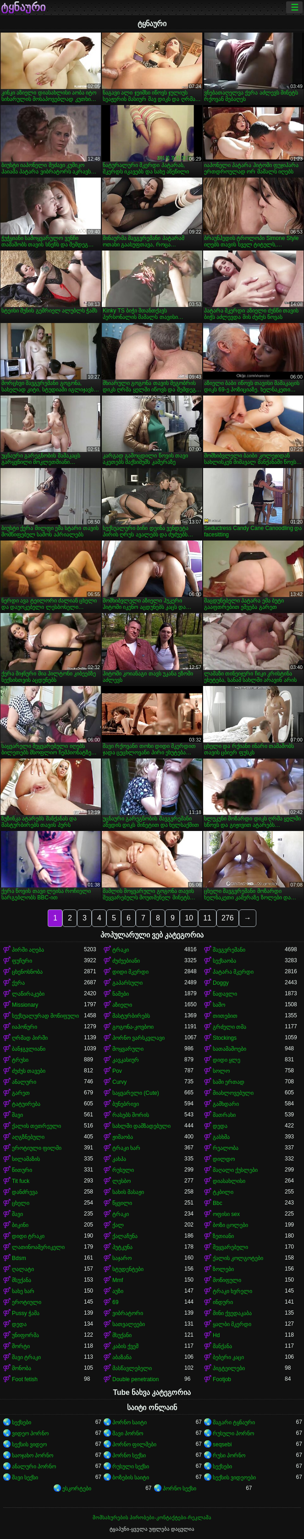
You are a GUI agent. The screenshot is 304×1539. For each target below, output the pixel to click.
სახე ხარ (23, 1291)
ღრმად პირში (30, 1038)
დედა (220, 1126)
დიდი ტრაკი (28, 1236)
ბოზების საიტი (130, 1477)
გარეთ (21, 1093)
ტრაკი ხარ (126, 1148)
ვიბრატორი (127, 1313)
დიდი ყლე (226, 1060)
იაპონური (24, 1027)
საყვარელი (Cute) (135, 1093)
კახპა (119, 1159)
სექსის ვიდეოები (234, 1477)
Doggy (221, 983)
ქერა (18, 983)
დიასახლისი (229, 1181)
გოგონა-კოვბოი (133, 1027)
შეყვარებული (230, 1247)
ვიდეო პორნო (30, 1433)
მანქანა (222, 1346)
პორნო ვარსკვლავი (138, 1038)
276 (227, 918)
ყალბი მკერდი (232, 1324)
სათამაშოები (229, 1049)
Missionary (25, 1005)
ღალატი (23, 1269)
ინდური (223, 1302)
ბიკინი (20, 1225)
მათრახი (224, 1115)
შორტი (21, 1346)
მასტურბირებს (131, 1016)
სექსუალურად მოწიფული (45, 1016)
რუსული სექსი (130, 1466)
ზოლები (223, 1269)
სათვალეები (128, 1324)
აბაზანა (122, 1357)
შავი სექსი (25, 1477)
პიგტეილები (229, 1368)
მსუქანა (21, 1280)
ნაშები (120, 994)
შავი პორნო (127, 1433)
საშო (219, 1005)
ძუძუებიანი (126, 961)
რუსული (123, 1170)
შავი (17, 1115)
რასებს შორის (130, 1115)
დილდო (224, 1159)
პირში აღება (28, 950)
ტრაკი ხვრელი (232, 1291)
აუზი (117, 1291)
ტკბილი (223, 1192)
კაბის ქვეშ (125, 1346)
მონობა (21, 1368)
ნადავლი (225, 994)
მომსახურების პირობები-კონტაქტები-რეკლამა (152, 1517)
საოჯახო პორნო (32, 1455)
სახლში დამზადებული (141, 1126)
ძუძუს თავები (28, 1071)
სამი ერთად (228, 1082)
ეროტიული (26, 1302)
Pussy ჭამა (25, 1313)
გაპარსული (127, 983)
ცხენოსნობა (27, 972)
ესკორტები (76, 1488)
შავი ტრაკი (26, 1357)
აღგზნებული (28, 1137)
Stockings (225, 1038)
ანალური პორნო (34, 1466)
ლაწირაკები (28, 994)
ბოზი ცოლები (230, 1225)
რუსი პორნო (229, 1455)
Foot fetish (25, 1379)
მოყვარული (128, 1049)
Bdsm (19, 1258)
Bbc (217, 1203)
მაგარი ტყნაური (234, 1422)
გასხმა (221, 1137)
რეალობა (225, 1148)
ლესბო (121, 1181)
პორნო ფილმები (134, 1444)
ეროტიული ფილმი (36, 1148)
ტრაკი (120, 950)
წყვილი (122, 1203)
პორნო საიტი (129, 1422)
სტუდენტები (128, 1269)
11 (207, 918)
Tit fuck (20, 1181)
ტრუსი (20, 1060)
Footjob (222, 1379)
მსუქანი (122, 1335)
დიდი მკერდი (130, 972)
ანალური (24, 1082)
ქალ (118, 1225)
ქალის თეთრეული (36, 1126)
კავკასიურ (125, 1060)
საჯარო (122, 1258)
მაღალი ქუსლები (235, 1170)
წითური (22, 1170)
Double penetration (135, 1379)
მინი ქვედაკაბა (232, 1313)
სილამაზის (26, 1159)
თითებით (225, 1016)
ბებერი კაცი (228, 1357)
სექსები (21, 1422)
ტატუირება (26, 1104)
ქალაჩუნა (125, 1236)
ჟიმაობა (122, 1137)
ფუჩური (22, 961)
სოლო (221, 1071)
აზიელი (122, 1005)
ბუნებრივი (125, 1104)
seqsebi (222, 1444)
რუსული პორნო (233, 1433)
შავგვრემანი (229, 950)
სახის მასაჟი (128, 1192)
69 (115, 1302)
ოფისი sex (226, 1214)
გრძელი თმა (229, 1027)
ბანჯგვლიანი (28, 1049)
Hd (216, 1335)
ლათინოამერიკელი (38, 1247)
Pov (117, 1071)
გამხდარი (226, 1104)
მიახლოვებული (233, 1093)
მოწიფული (227, 1280)
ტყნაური (23, 7)
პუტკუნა (122, 1247)
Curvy (119, 1082)
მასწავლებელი (132, 1368)
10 (189, 918)
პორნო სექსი (129, 1455)
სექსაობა (224, 961)
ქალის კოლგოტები (238, 1258)
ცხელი (20, 1203)
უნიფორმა (25, 1335)
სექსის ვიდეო (29, 1444)
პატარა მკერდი (233, 972)
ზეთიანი (223, 1236)
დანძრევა (25, 1192)
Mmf (117, 1280)
